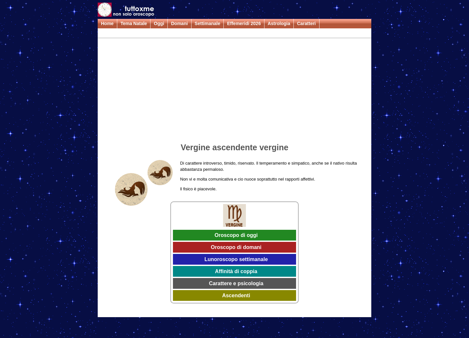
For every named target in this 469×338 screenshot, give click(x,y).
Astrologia (279, 23)
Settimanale (207, 23)
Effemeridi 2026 (244, 23)
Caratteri (306, 23)
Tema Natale (134, 23)
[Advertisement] (234, 91)
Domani (179, 23)
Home (107, 23)
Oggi (159, 23)
